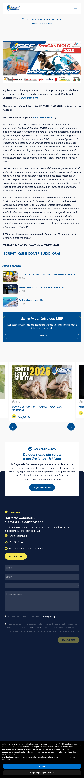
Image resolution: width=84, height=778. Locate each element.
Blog (34, 19)
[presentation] (13, 427)
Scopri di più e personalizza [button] (42, 773)
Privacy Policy (49, 616)
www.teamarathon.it (44, 117)
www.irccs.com (29, 97)
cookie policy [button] (68, 747)
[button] (80, 745)
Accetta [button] (42, 766)
